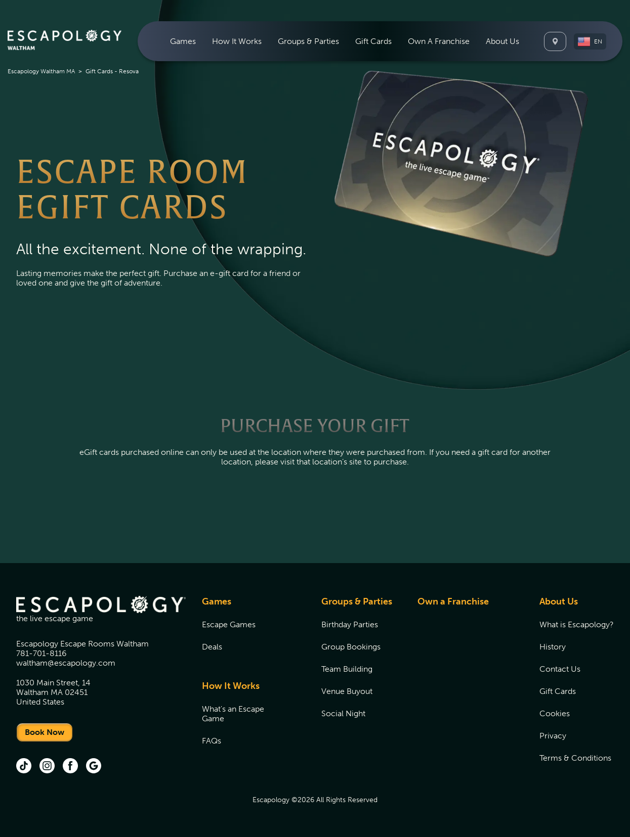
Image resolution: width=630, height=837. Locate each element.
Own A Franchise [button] (439, 41)
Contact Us (559, 669)
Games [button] (183, 41)
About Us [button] (502, 41)
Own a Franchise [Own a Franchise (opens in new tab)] (453, 601)
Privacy (552, 735)
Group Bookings (351, 647)
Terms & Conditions (575, 758)
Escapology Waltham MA (41, 71)
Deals (212, 647)
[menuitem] (183, 41)
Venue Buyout (346, 691)
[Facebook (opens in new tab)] (70, 766)
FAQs (211, 741)
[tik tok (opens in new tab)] (23, 766)
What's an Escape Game (233, 713)
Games (216, 601)
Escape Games (229, 624)
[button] (590, 41)
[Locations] (555, 41)
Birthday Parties (349, 624)
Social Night (343, 713)
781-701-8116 (41, 653)
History (552, 647)
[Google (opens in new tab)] (93, 766)
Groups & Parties (356, 601)
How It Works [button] (237, 41)
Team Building (346, 669)
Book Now (44, 732)
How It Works (231, 685)
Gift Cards (373, 41)
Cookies (554, 713)
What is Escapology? (576, 624)
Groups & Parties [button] (308, 41)
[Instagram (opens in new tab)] (47, 766)
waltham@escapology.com (65, 663)
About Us (558, 601)
